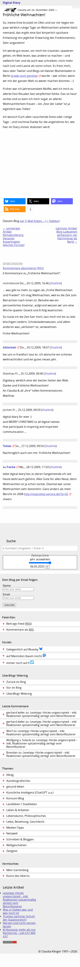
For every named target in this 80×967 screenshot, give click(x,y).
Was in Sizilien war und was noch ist (18, 911)
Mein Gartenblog (17, 870)
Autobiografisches (18, 781)
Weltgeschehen (16, 845)
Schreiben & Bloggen (20, 839)
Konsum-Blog (15, 798)
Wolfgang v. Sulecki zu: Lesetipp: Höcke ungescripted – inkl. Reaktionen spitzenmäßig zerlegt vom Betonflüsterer (41, 743)
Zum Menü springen (76, 4)
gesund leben (15, 786)
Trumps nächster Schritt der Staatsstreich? (19, 918)
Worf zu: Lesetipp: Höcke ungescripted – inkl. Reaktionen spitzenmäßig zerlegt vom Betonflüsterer (41, 732)
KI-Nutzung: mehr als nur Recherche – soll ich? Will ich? (19, 933)
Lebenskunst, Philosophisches (26, 816)
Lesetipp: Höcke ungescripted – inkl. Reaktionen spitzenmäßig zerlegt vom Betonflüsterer (19, 899)
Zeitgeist (12, 851)
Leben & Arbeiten (17, 810)
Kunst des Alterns (18, 876)
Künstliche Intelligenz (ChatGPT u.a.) (30, 792)
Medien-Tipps (15, 827)
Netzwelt (12, 833)
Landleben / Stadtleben (21, 804)
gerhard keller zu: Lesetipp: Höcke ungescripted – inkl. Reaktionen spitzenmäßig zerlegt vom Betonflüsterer (41, 714)
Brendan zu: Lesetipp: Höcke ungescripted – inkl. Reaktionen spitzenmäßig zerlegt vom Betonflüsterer (41, 754)
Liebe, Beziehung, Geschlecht (25, 821)
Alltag (10, 775)
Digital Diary (10, 2)
